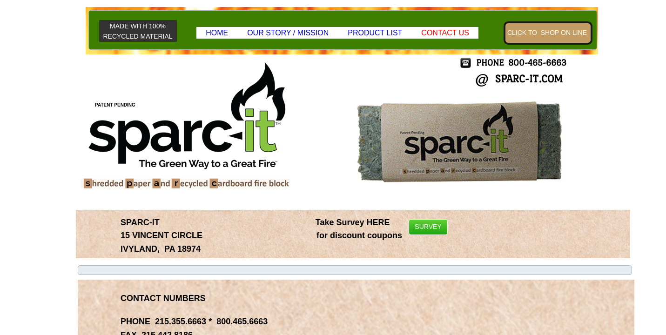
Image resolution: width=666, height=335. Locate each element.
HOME (217, 33)
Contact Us (445, 33)
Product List (375, 33)
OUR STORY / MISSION (288, 33)
